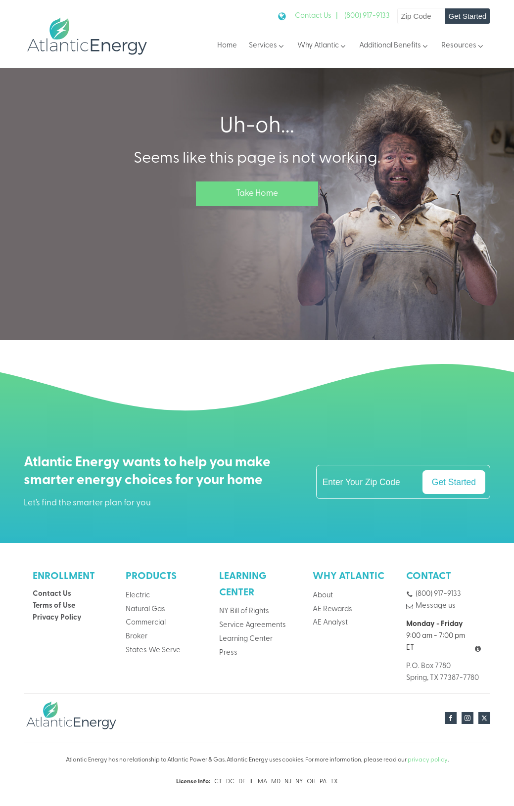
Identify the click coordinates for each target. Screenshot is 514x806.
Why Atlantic (322, 46)
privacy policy (428, 760)
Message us (436, 606)
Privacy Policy (57, 618)
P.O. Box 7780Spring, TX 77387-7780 (442, 672)
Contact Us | (316, 16)
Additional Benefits (394, 46)
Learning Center (246, 639)
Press (228, 653)
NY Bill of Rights (244, 611)
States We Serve (153, 650)
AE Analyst (330, 623)
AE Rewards (332, 609)
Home (227, 45)
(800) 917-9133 (367, 16)
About (323, 595)
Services (267, 46)
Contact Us (52, 594)
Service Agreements (252, 625)
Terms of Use (54, 606)
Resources (463, 46)
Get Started (468, 16)
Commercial (146, 623)
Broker (136, 636)
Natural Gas (145, 609)
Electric (138, 595)
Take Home (257, 193)
